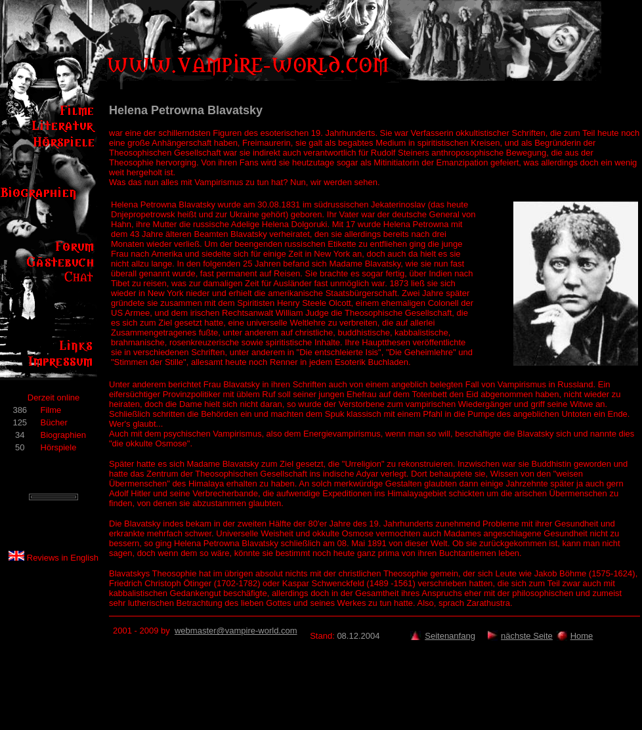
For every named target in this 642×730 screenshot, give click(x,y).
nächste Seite (527, 636)
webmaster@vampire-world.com (236, 630)
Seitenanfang (450, 636)
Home (581, 636)
